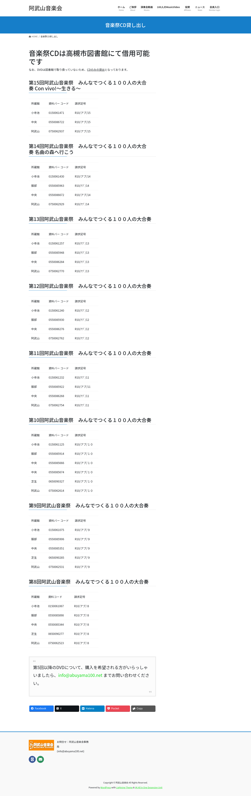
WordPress (106, 787)
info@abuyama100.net (80, 675)
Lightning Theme (124, 787)
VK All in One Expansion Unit (148, 787)
